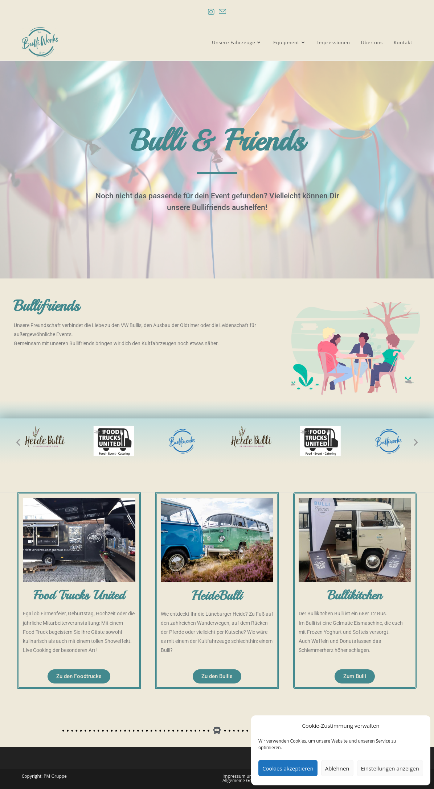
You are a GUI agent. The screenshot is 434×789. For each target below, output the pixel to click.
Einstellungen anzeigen (390, 768)
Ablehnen (337, 768)
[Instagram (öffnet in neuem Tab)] (211, 11)
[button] (18, 442)
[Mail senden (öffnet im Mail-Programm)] (222, 11)
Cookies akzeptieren (288, 768)
